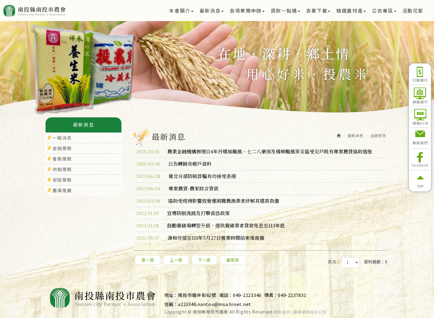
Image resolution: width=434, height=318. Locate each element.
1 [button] (208, 91)
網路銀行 (420, 95)
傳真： (271, 295)
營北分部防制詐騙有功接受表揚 (186, 176)
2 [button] (217, 91)
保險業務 (62, 180)
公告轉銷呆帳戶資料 (174, 163)
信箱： (171, 304)
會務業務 (62, 159)
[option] (217, 70)
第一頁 (147, 260)
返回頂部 (420, 180)
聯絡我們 (420, 138)
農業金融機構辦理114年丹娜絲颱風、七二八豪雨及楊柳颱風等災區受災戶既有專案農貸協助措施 (254, 151)
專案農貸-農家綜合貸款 (178, 188)
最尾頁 (232, 260)
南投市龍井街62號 (197, 295)
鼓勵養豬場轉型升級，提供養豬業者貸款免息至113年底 (211, 225)
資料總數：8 (375, 262)
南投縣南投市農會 (55, 11)
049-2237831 (292, 295)
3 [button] (226, 91)
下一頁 (204, 260)
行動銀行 (420, 74)
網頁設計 (282, 312)
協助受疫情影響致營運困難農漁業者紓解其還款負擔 (208, 200)
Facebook (420, 159)
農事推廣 (62, 190)
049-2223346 (247, 295)
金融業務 (62, 148)
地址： (171, 295)
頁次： (334, 262)
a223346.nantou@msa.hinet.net (214, 304)
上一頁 (176, 260)
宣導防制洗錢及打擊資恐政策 (183, 213)
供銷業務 (62, 169)
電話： (226, 295)
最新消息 (355, 135)
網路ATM (420, 116)
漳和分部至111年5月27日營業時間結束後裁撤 (200, 237)
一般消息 (62, 137)
